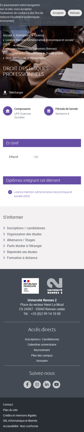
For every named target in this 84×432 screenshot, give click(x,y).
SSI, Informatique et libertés (20, 421)
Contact (8, 404)
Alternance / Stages (19, 240)
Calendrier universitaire (42, 344)
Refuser (75, 13)
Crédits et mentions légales (19, 415)
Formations (23, 35)
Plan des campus (42, 355)
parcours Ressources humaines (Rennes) (31, 48)
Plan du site (10, 410)
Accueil (7, 35)
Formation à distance (20, 257)
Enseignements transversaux (24, 53)
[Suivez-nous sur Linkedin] (47, 384)
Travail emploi (54, 53)
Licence (39, 35)
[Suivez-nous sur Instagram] (37, 384)
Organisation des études (22, 234)
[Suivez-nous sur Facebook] (27, 384)
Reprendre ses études (20, 252)
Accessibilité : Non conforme (20, 426)
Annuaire (42, 361)
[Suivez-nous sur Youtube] (56, 384)
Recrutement (42, 350)
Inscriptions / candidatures (24, 228)
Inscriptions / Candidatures (42, 339)
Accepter (58, 13)
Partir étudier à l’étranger (22, 246)
